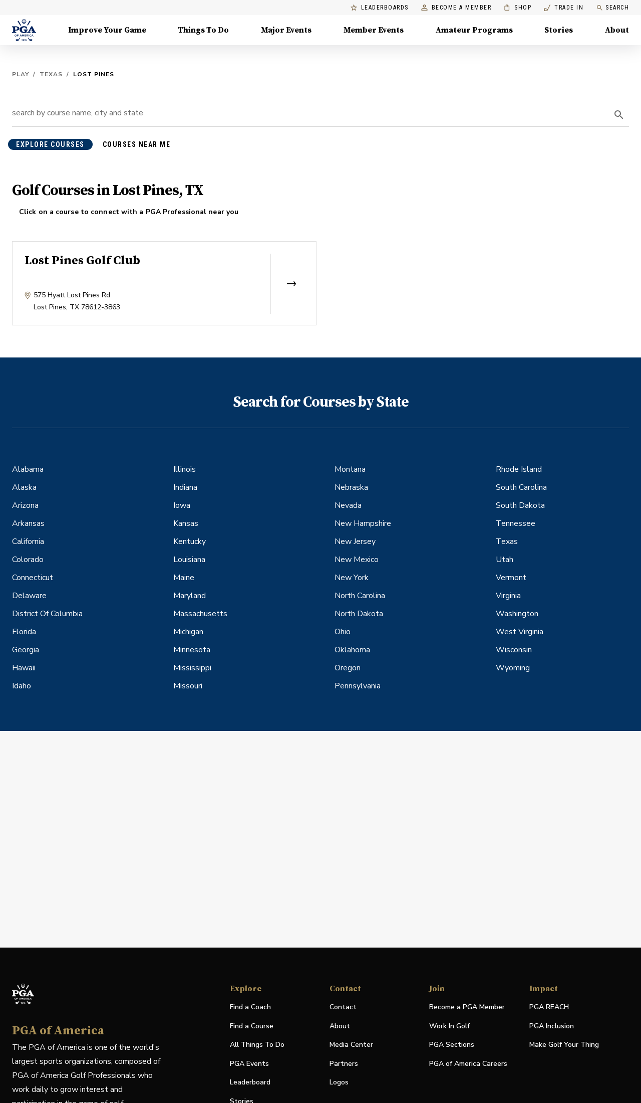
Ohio (343, 631)
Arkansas (28, 523)
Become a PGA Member (467, 1007)
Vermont (511, 577)
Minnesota (191, 649)
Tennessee (515, 523)
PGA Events (249, 1063)
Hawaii (24, 667)
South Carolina (521, 487)
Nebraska (351, 487)
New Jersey (355, 541)
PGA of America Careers (468, 1064)
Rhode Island (519, 469)
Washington (517, 613)
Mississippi (192, 667)
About (340, 1026)
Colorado (28, 559)
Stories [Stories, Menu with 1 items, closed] (558, 30)
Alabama (28, 469)
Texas (51, 74)
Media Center (351, 1045)
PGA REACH (549, 1007)
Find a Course (251, 1026)
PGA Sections (451, 1044)
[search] (619, 115)
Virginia (508, 595)
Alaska (24, 487)
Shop (517, 8)
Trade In (563, 8)
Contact (343, 1007)
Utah (504, 559)
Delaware (29, 595)
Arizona (25, 505)
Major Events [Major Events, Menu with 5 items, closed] (286, 30)
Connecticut (32, 577)
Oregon (348, 667)
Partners (344, 1063)
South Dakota (520, 505)
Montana (350, 469)
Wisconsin (514, 649)
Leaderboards (380, 8)
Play (20, 74)
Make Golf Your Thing (564, 1045)
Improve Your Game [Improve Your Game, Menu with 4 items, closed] (107, 30)
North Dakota (359, 613)
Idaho (21, 685)
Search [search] (612, 8)
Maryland (189, 595)
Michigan (188, 631)
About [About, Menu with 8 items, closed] (617, 30)
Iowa (181, 505)
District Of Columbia (47, 613)
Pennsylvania (358, 685)
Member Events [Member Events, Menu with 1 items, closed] (374, 30)
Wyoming (513, 667)
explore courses (50, 144)
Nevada (348, 505)
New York (352, 577)
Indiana (185, 487)
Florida (24, 631)
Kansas (185, 523)
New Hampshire (363, 523)
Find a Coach (250, 1007)
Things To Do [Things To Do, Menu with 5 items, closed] (203, 30)
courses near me (137, 144)
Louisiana (189, 559)
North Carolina (360, 595)
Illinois (184, 469)
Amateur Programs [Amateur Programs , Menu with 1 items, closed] (474, 30)
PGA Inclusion (551, 1026)
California (28, 541)
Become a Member (456, 8)
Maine (183, 577)
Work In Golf (449, 1026)
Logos (339, 1082)
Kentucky (189, 541)
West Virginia (519, 631)
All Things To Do (257, 1044)
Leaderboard (250, 1082)
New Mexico (357, 559)
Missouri (187, 685)
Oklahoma (352, 649)
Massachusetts (200, 613)
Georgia (25, 649)
